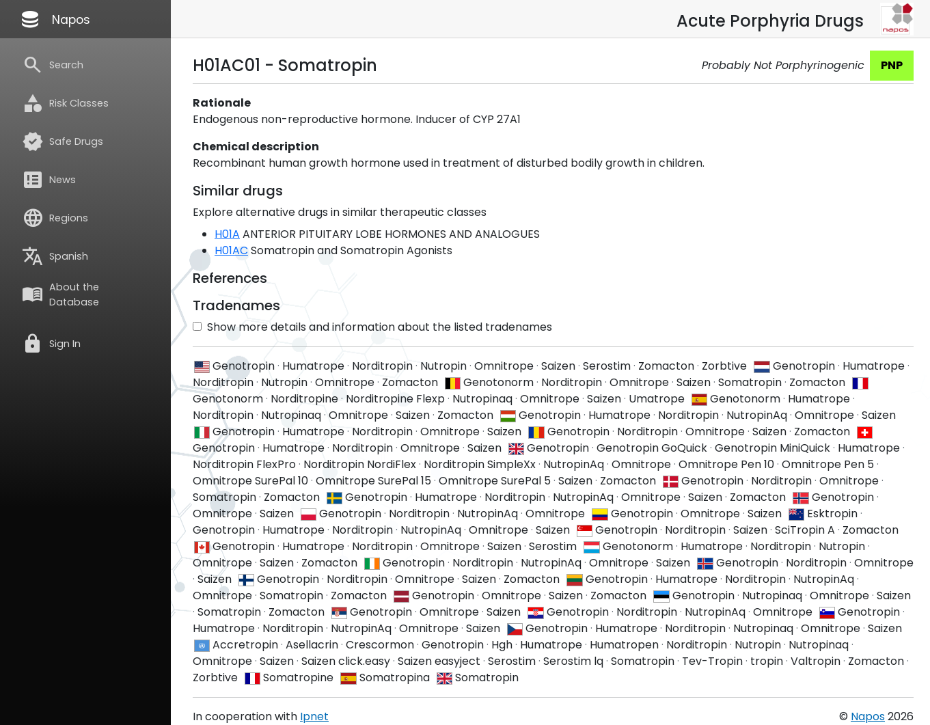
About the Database (60, 294)
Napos (54, 19)
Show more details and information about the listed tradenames (372, 327)
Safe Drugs (62, 141)
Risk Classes (65, 103)
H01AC (231, 250)
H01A (227, 234)
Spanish (55, 256)
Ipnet (314, 716)
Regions (55, 218)
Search (52, 65)
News (49, 180)
